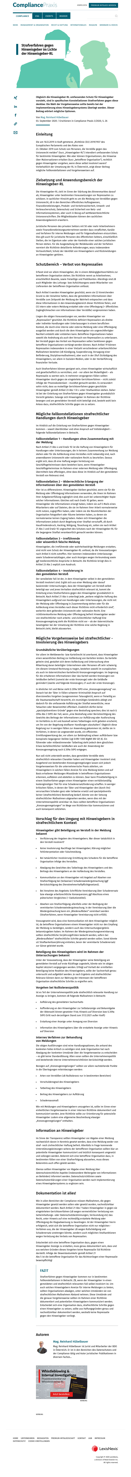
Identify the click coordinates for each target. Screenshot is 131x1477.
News (15, 25)
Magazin (93, 25)
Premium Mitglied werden (103, 5)
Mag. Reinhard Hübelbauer (55, 117)
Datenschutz (19, 1441)
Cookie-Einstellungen (39, 1441)
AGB (90, 1438)
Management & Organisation (35, 25)
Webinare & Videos (109, 25)
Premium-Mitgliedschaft (63, 1438)
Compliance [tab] (22, 16)
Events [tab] (49, 16)
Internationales (78, 25)
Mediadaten (42, 1438)
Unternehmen (27, 1438)
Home (15, 1438)
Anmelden (82, 5)
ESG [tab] (37, 16)
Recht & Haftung (59, 25)
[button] (15, 124)
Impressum (100, 1438)
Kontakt (82, 1438)
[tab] (22, 15)
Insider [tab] (63, 16)
